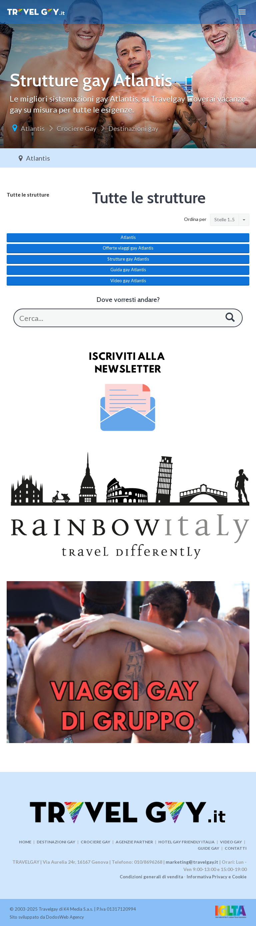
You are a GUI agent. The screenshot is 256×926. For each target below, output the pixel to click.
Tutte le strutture (28, 195)
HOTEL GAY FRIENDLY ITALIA (186, 841)
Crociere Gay (76, 128)
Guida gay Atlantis (128, 269)
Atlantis (33, 128)
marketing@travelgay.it (192, 862)
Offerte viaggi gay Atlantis (128, 248)
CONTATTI (236, 848)
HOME (25, 841)
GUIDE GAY (208, 848)
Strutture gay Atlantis (128, 259)
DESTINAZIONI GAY (56, 841)
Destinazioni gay (133, 128)
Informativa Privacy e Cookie (217, 876)
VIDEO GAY (231, 841)
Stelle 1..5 (224, 219)
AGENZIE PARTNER (134, 841)
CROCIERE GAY (95, 841)
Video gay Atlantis (128, 280)
